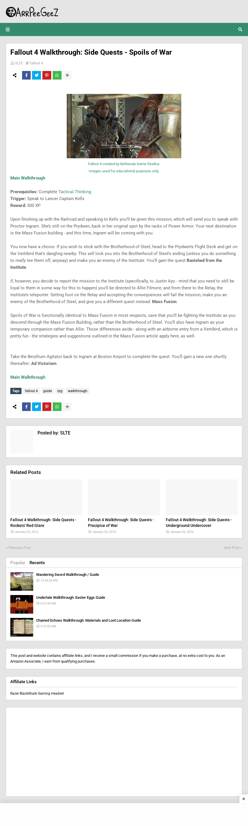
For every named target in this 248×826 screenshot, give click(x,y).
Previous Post (20, 546)
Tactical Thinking (74, 191)
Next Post (231, 546)
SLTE (19, 63)
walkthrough (77, 391)
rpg (59, 391)
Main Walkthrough (27, 178)
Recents (37, 561)
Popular (17, 561)
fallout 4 (36, 63)
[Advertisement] (124, 751)
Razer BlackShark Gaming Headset (37, 692)
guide (47, 391)
